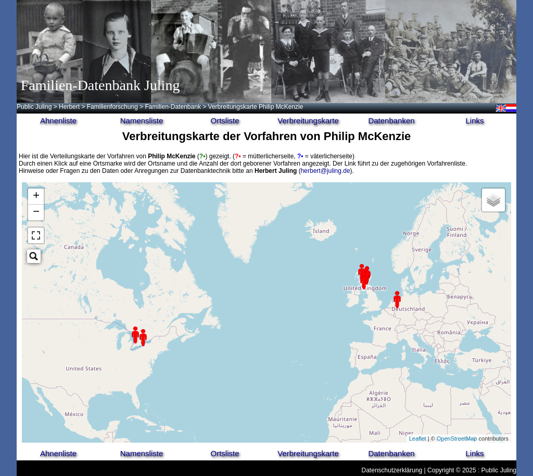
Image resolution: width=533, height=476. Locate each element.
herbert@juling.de (325, 170)
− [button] (36, 212)
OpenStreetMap (457, 438)
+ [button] (36, 196)
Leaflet (417, 438)
